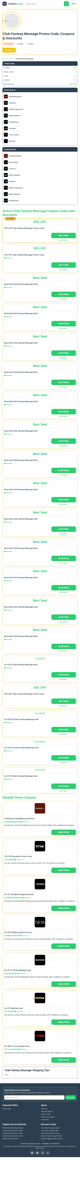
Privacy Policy (46, 1114)
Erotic (11, 59)
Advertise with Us (47, 1111)
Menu (74, 4)
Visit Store (9, 50)
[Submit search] (66, 3)
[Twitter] (48, 1153)
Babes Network (13, 936)
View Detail (63, 240)
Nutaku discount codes (10, 1138)
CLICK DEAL (63, 294)
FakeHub (10, 1011)
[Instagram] (43, 1153)
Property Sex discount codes (12, 1133)
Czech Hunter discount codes (12, 1130)
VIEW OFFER (63, 832)
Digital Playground (14, 898)
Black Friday (6, 1109)
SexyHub (10, 860)
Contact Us (45, 1119)
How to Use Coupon (48, 1117)
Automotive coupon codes (50, 1133)
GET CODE (63, 235)
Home (4, 59)
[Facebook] (32, 1153)
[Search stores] (44, 3)
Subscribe (70, 1097)
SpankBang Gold (13, 822)
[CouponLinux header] (12, 4)
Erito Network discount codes (12, 1136)
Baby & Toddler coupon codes (51, 1136)
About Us (44, 1109)
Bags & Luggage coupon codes (52, 1138)
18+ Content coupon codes (50, 1128)
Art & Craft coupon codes (50, 1130)
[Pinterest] (37, 1153)
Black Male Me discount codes (13, 1128)
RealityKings (12, 973)
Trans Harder (12, 1049)
